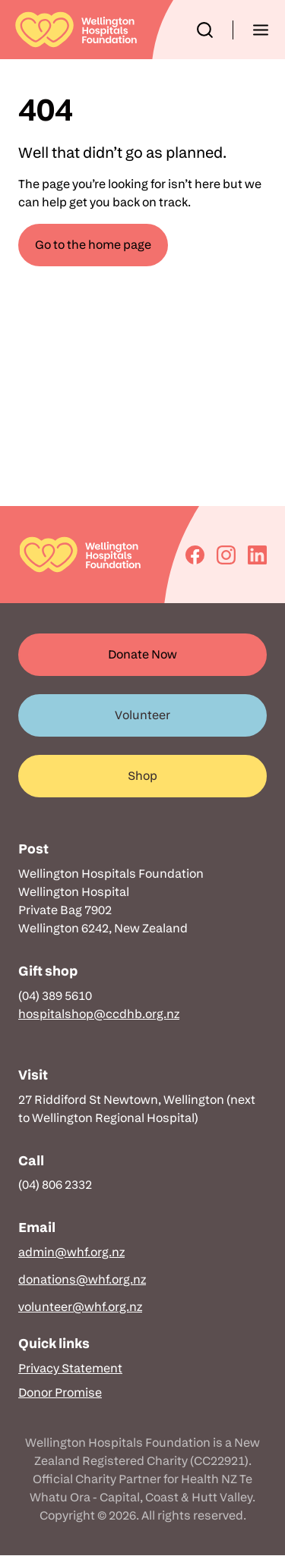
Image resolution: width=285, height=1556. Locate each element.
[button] (204, 29)
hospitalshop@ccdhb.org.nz (98, 1014)
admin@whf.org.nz (71, 1252)
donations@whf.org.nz (82, 1279)
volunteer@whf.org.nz (80, 1307)
